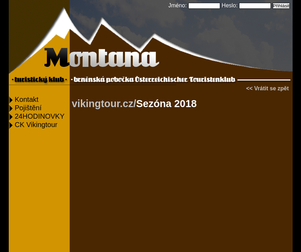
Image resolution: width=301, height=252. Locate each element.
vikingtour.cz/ (104, 103)
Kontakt (23, 99)
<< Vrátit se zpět (267, 88)
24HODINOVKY (36, 116)
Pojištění (25, 108)
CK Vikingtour (33, 124)
